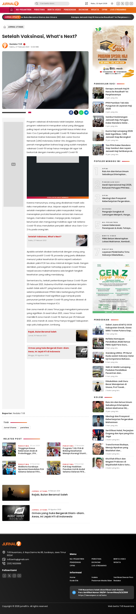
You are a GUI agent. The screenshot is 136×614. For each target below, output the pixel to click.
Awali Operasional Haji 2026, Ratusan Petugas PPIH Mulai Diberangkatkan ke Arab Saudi (117, 186)
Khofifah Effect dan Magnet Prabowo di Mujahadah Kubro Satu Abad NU (117, 463)
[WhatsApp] (81, 112)
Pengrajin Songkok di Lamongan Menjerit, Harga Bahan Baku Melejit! (116, 213)
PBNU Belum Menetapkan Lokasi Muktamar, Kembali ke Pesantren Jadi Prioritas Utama (116, 240)
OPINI (104, 9)
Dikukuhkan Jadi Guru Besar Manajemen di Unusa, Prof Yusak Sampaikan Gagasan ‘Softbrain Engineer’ (117, 387)
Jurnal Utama (10, 427)
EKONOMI (83, 9)
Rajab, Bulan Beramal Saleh (42, 331)
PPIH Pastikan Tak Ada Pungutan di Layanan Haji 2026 (119, 105)
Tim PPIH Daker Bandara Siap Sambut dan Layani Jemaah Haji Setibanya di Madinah (119, 150)
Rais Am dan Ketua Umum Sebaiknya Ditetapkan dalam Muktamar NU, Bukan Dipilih (116, 173)
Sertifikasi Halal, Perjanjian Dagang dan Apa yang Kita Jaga (120, 433)
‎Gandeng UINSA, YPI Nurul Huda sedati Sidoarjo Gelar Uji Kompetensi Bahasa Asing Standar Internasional (120, 359)
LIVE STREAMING (118, 9)
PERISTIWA (39, 9)
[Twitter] (123, 4)
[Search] (36, 3)
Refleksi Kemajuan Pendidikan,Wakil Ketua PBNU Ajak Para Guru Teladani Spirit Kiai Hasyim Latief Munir (119, 344)
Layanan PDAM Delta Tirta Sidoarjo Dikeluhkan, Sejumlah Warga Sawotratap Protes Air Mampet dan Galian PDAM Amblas (115, 254)
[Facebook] (118, 4)
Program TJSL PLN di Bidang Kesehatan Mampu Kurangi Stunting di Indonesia (76, 451)
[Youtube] (131, 4)
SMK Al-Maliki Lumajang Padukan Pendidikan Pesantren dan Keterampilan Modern (118, 371)
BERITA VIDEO (54, 9)
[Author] (5, 45)
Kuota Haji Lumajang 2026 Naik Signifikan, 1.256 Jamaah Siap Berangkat (119, 134)
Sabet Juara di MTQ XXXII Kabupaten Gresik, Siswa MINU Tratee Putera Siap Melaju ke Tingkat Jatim (119, 329)
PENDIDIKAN (70, 9)
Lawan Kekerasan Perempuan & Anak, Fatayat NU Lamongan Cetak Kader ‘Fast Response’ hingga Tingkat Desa (116, 227)
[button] (87, 4)
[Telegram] (86, 112)
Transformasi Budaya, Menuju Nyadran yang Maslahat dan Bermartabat (117, 449)
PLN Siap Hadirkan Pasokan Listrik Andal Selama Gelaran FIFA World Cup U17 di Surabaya (74, 469)
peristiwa (24, 427)
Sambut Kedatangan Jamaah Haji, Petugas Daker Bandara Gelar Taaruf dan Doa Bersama (119, 121)
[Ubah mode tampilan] (111, 3)
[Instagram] (127, 4)
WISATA (95, 9)
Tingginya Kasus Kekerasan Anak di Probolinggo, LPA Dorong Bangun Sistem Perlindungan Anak (30, 451)
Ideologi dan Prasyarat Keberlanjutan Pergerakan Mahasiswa (116, 200)
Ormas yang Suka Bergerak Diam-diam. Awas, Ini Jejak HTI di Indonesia (48, 350)
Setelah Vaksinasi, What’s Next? (44, 236)
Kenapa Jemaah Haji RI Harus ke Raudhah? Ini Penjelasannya (104, 17)
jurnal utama (15, 26)
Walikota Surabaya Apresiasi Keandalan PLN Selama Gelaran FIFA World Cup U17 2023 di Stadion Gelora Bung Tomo (31, 469)
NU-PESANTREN (23, 9)
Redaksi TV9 (15, 44)
